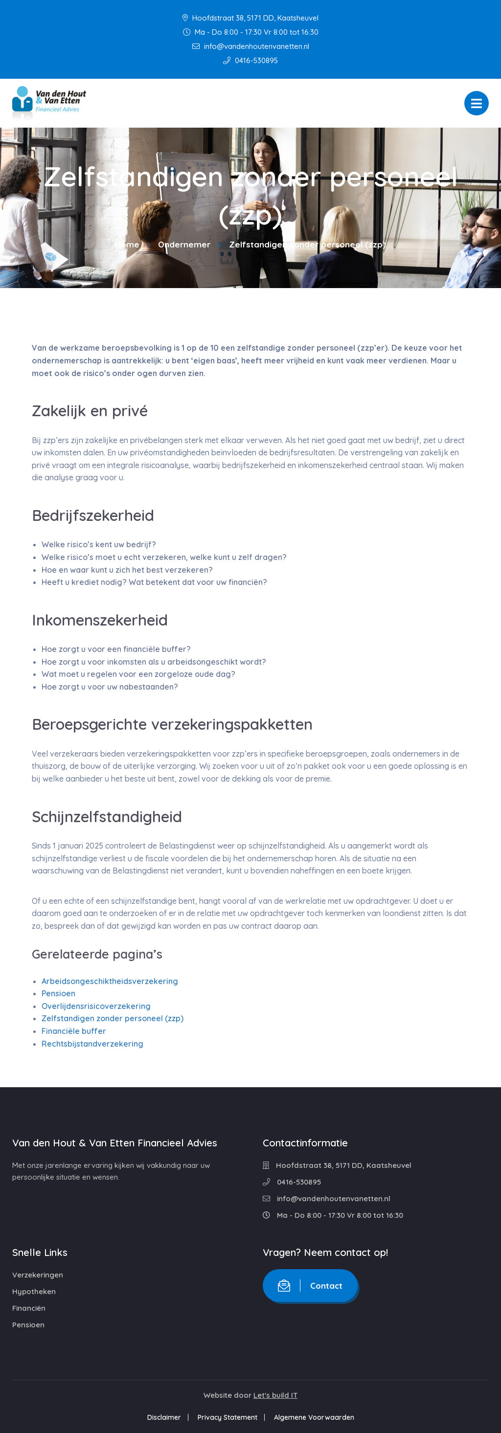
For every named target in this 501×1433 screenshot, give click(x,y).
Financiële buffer (74, 1031)
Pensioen (58, 993)
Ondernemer (184, 244)
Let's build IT (275, 1395)
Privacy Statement (227, 1417)
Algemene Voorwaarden (314, 1417)
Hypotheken (34, 1291)
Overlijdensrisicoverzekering (96, 1006)
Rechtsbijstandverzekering (92, 1044)
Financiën (29, 1308)
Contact (310, 1285)
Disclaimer (164, 1417)
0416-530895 (250, 60)
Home (127, 244)
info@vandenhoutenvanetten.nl (250, 46)
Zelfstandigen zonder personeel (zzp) (112, 1018)
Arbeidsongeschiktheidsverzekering (110, 981)
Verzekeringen (37, 1274)
